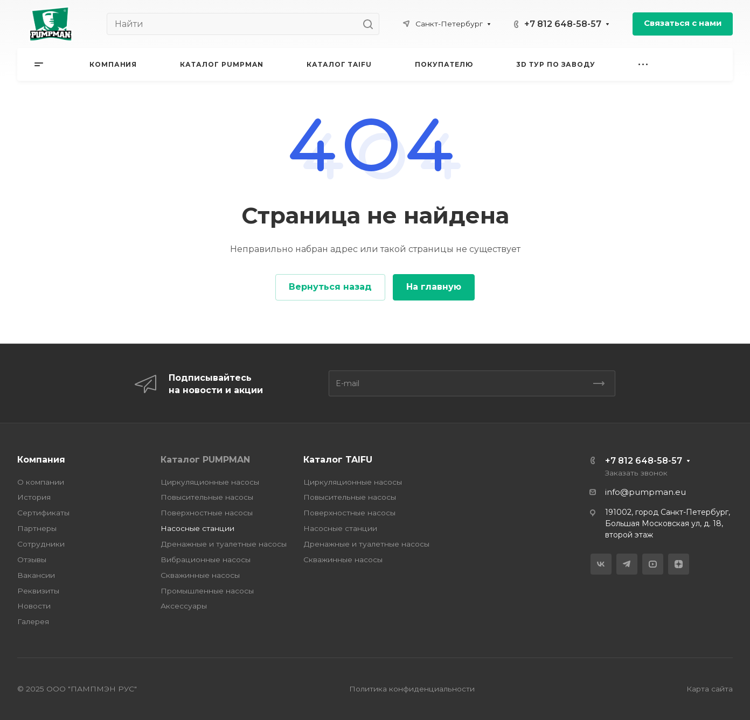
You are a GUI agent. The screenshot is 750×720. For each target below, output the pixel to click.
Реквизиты (38, 590)
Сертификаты (43, 512)
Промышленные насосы (207, 590)
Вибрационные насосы (206, 559)
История (34, 497)
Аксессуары (184, 606)
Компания (41, 460)
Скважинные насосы (200, 575)
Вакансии (36, 575)
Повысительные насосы (207, 497)
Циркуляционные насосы (210, 482)
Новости (34, 606)
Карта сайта (709, 688)
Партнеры (37, 528)
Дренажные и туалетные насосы (224, 544)
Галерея (33, 621)
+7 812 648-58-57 (562, 24)
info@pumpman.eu (645, 492)
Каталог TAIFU (337, 460)
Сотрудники (41, 544)
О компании (40, 482)
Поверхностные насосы (207, 512)
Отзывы (31, 559)
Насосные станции (197, 528)
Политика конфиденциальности (412, 688)
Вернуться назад (330, 287)
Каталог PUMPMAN (205, 460)
